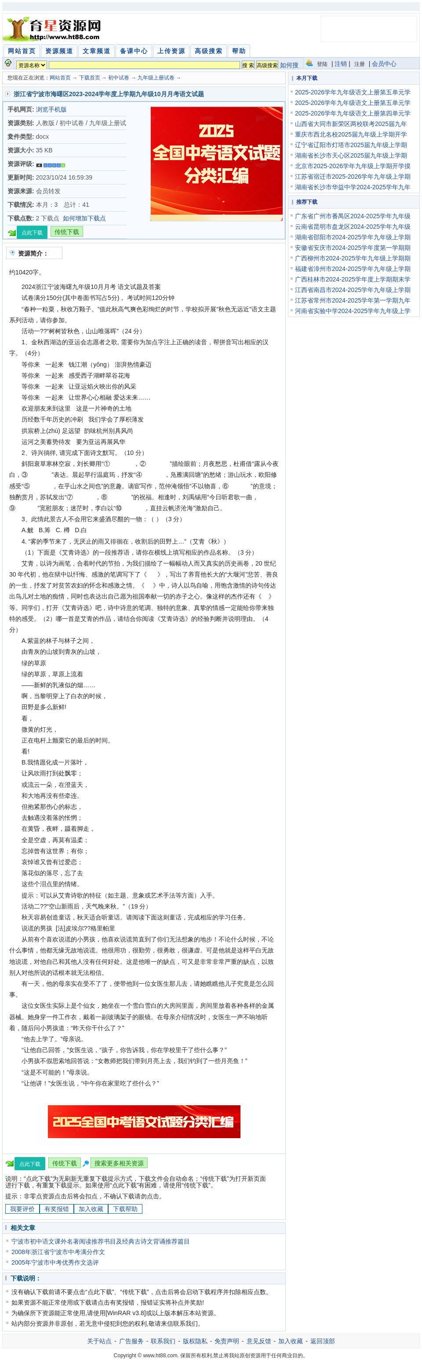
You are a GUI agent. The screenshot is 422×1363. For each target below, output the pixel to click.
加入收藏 (91, 1208)
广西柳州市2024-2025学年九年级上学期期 (353, 258)
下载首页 (89, 78)
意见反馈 (259, 1341)
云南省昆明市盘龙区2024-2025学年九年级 (353, 226)
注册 (359, 64)
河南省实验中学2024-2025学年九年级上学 (353, 310)
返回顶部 (322, 1341)
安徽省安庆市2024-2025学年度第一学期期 (353, 247)
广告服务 (131, 1341)
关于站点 (99, 1341)
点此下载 (32, 233)
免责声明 (227, 1341)
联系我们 (163, 1341)
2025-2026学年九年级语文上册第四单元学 (353, 113)
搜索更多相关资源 (119, 1163)
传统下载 (67, 231)
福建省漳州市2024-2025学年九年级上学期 (353, 268)
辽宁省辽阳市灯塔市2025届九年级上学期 (351, 144)
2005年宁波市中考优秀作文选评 (55, 1262)
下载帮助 (125, 1208)
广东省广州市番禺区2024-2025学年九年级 (353, 216)
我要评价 (22, 1208)
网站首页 (60, 78)
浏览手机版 (51, 109)
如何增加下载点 (84, 218)
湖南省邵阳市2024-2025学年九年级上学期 (353, 237)
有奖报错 (56, 1208)
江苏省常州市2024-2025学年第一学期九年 (353, 300)
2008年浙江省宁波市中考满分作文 (58, 1251)
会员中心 (384, 63)
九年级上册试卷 (156, 78)
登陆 (322, 64)
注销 (341, 63)
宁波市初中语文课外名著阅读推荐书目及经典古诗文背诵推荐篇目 (100, 1241)
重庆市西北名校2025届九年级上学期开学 (351, 134)
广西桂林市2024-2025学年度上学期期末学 (353, 279)
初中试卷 (118, 78)
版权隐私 (195, 1341)
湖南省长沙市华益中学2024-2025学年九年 (353, 187)
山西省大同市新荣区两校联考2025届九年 (351, 123)
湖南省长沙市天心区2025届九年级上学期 (351, 155)
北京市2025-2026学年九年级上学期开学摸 (353, 165)
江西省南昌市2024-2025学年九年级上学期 (353, 289)
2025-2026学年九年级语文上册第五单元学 (353, 92)
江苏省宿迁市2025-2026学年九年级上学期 (353, 176)
